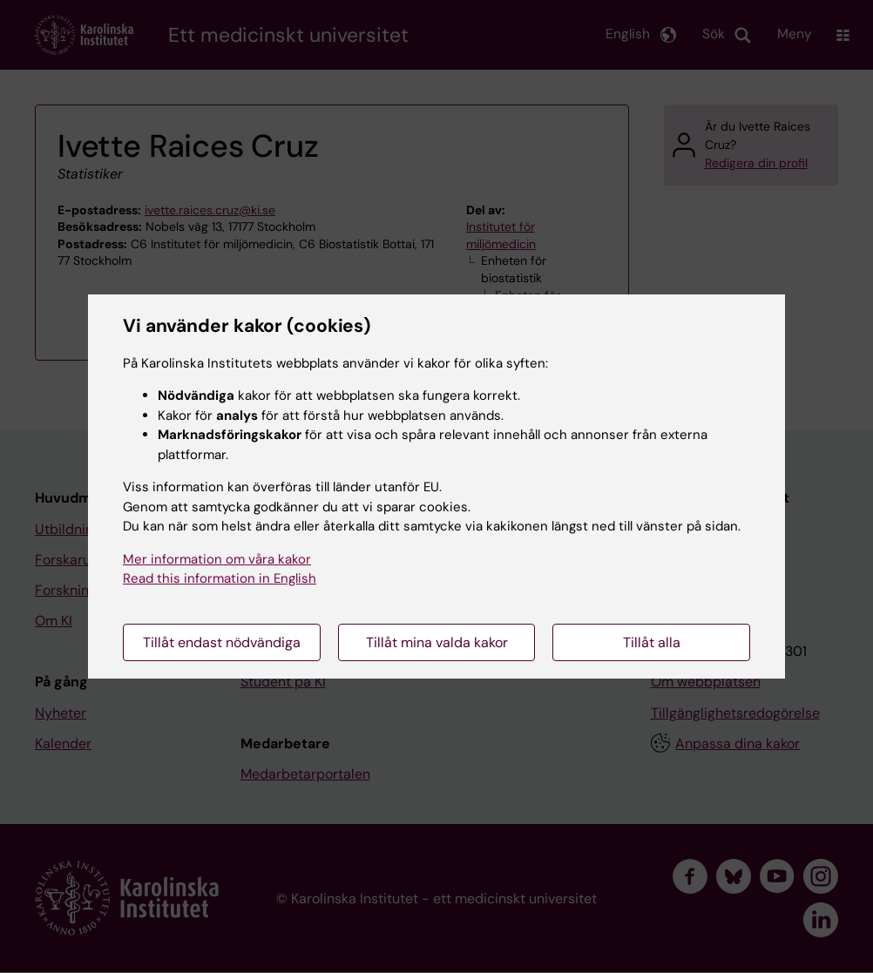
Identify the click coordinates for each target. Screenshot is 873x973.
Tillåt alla (651, 642)
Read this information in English (219, 578)
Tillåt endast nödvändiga (222, 642)
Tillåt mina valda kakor (437, 642)
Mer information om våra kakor (217, 559)
